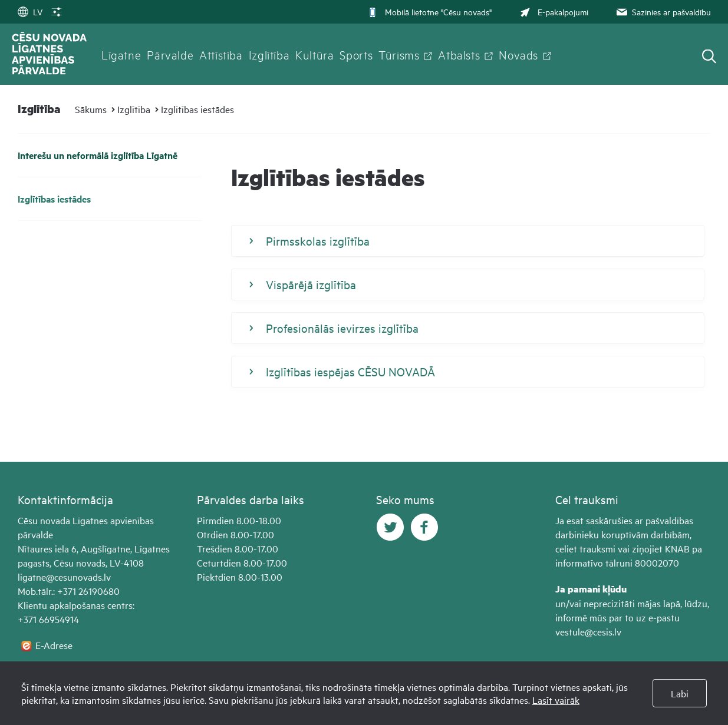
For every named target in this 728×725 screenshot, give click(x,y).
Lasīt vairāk (555, 699)
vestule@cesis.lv (588, 631)
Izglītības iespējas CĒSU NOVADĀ (342, 371)
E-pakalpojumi (553, 11)
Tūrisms (398, 54)
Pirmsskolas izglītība (309, 241)
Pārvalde (170, 54)
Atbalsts (459, 54)
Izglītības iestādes (197, 109)
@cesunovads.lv (78, 576)
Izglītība (269, 54)
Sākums (91, 109)
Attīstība (221, 54)
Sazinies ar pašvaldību (662, 11)
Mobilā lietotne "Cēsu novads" (429, 11)
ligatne (32, 576)
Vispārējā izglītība (302, 284)
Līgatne (121, 54)
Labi (680, 693)
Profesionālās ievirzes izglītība (334, 328)
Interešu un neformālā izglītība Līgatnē (97, 155)
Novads (518, 54)
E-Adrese (54, 644)
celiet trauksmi (585, 548)
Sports (356, 54)
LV (30, 11)
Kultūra (314, 54)
